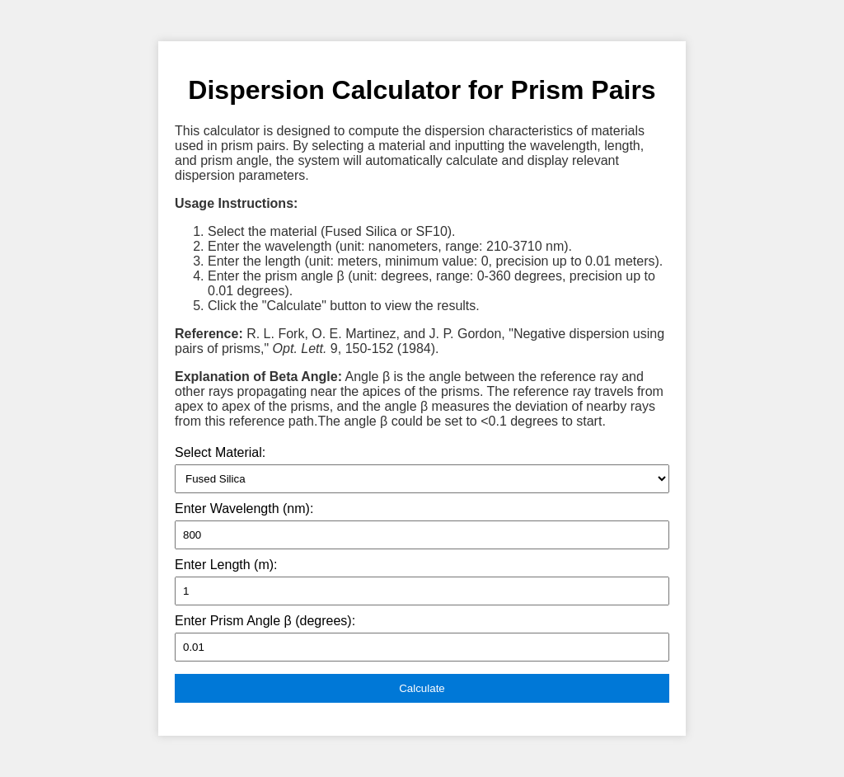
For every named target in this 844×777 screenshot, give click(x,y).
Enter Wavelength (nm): (244, 509)
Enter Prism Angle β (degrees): (265, 621)
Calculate (422, 688)
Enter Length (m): (226, 565)
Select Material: (220, 452)
